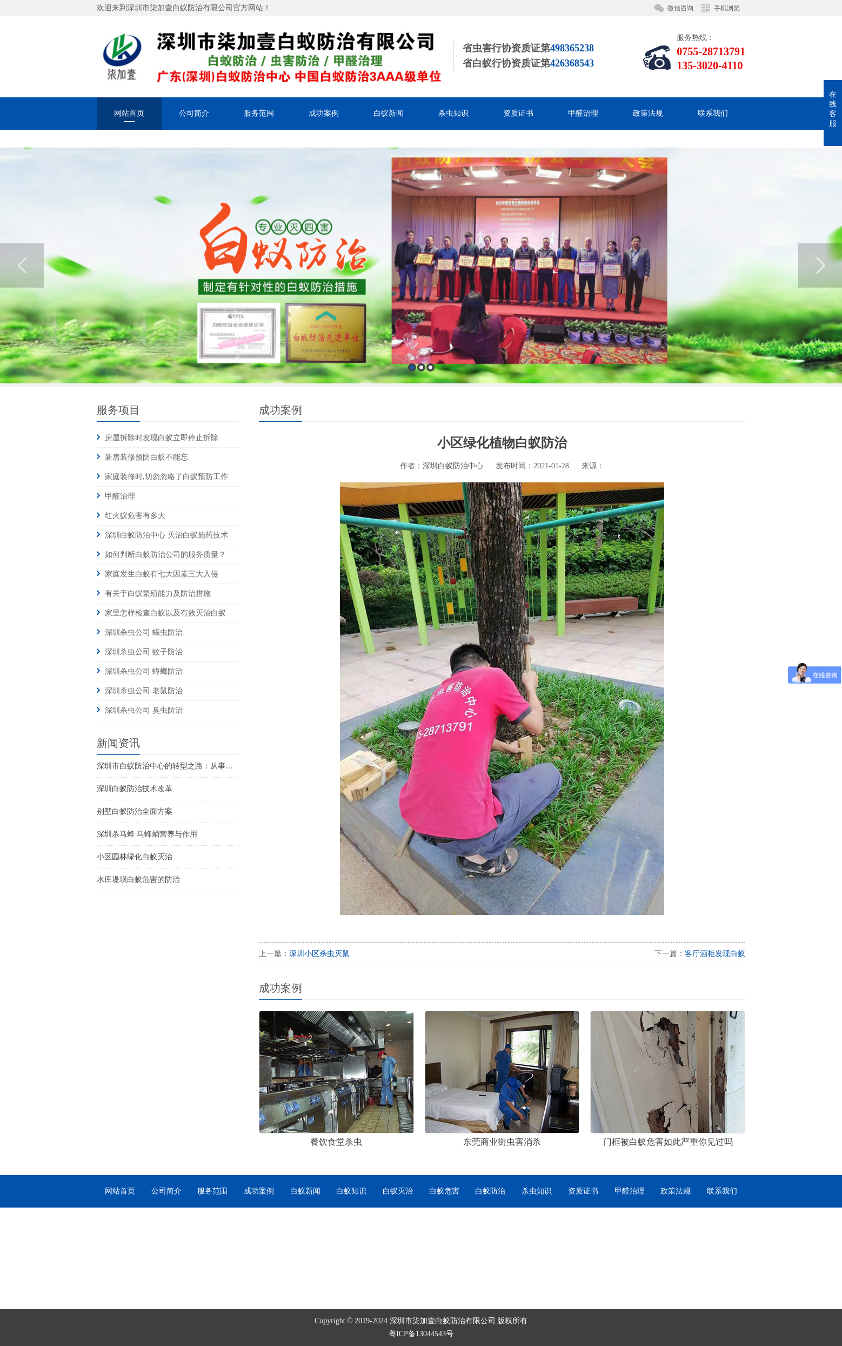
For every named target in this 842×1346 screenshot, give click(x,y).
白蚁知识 (351, 1191)
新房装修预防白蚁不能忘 (146, 457)
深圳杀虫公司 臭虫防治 (144, 710)
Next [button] (820, 348)
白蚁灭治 (398, 1191)
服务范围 (259, 113)
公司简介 (194, 113)
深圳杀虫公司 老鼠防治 (144, 691)
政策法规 (648, 113)
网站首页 (129, 113)
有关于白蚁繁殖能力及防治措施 (158, 593)
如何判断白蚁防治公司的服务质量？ (165, 555)
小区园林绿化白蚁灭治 (134, 857)
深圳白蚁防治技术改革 (134, 789)
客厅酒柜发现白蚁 (715, 954)
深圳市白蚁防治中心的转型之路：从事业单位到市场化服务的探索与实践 (218, 766)
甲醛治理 (583, 113)
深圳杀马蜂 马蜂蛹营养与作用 (147, 834)
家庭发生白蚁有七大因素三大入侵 (161, 574)
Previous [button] (22, 348)
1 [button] (412, 450)
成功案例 (324, 113)
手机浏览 (727, 8)
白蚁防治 (490, 1191)
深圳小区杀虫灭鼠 (319, 954)
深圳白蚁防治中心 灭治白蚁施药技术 (166, 535)
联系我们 (713, 113)
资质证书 (518, 113)
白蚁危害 (444, 1191)
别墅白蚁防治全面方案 (134, 811)
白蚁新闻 (388, 113)
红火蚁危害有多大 (135, 516)
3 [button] (430, 450)
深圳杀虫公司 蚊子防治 (144, 652)
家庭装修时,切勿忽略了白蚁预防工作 (166, 477)
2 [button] (421, 450)
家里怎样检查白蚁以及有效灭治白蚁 (165, 613)
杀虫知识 (453, 113)
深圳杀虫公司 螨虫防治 (144, 632)
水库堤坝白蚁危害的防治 (138, 880)
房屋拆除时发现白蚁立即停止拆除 (161, 438)
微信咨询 (680, 8)
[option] (421, 348)
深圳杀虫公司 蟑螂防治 (144, 671)
